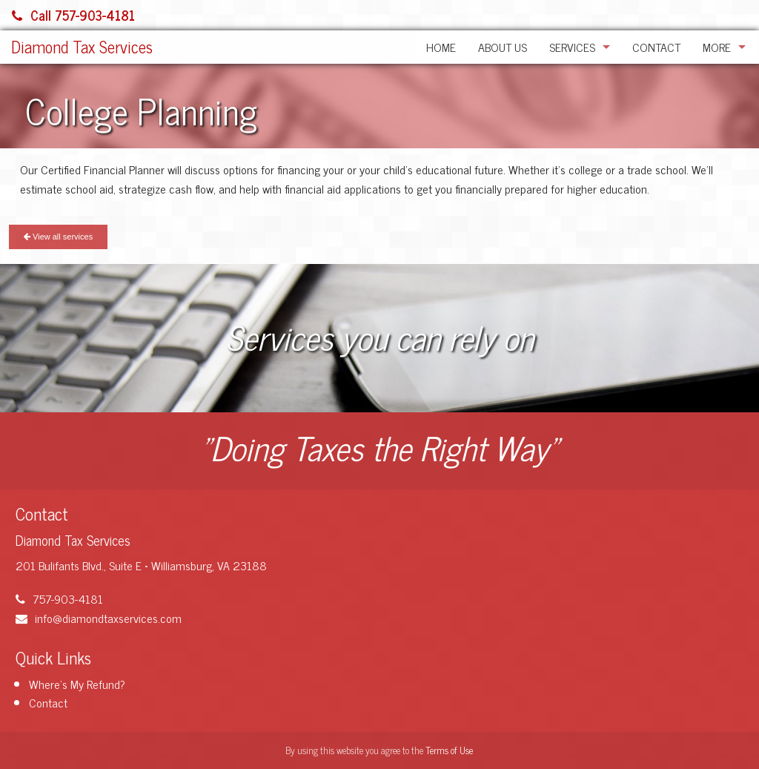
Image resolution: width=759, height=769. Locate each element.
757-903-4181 (59, 598)
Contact (656, 46)
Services (572, 46)
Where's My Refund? (77, 683)
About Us (502, 46)
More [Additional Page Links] (717, 46)
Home (441, 46)
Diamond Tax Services (82, 46)
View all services (58, 236)
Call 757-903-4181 (73, 15)
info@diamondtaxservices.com (99, 617)
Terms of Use (449, 750)
